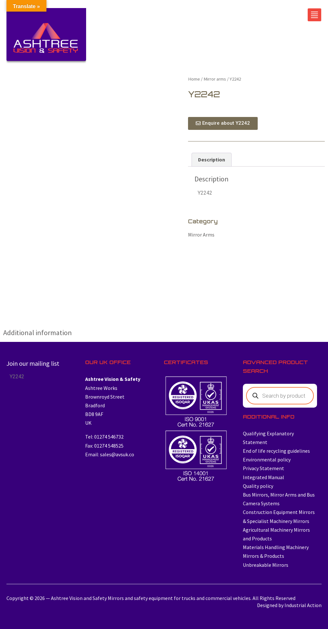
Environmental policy (267, 459)
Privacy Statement (263, 468)
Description (211, 159)
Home (194, 79)
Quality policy (258, 486)
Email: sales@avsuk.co (109, 454)
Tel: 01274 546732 (104, 436)
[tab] (212, 160)
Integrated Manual (263, 477)
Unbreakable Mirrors (265, 565)
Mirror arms (215, 79)
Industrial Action (303, 605)
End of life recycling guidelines (276, 451)
